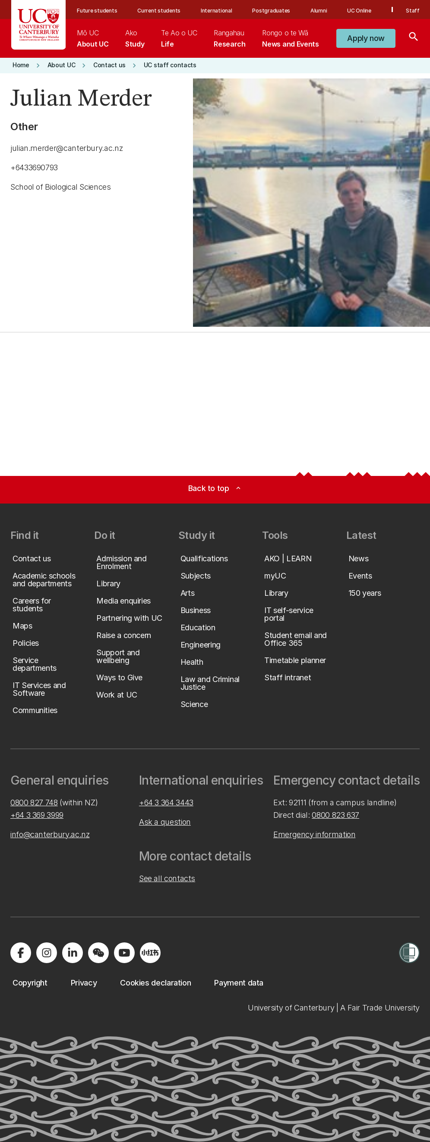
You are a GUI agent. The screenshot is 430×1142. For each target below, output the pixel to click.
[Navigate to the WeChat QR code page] (98, 952)
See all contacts (167, 878)
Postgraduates (271, 10)
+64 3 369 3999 (36, 815)
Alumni (318, 10)
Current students (158, 10)
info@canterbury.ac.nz (49, 834)
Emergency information (314, 834)
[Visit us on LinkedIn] (72, 952)
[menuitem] (92, 38)
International (216, 10)
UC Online (359, 10)
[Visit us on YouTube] (124, 952)
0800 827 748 (34, 802)
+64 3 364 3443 (166, 802)
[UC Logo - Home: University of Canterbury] (38, 25)
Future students (97, 10)
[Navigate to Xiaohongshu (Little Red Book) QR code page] (150, 952)
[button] (365, 38)
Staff (413, 10)
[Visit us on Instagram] (46, 952)
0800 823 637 (335, 815)
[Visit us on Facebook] (20, 952)
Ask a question (165, 821)
